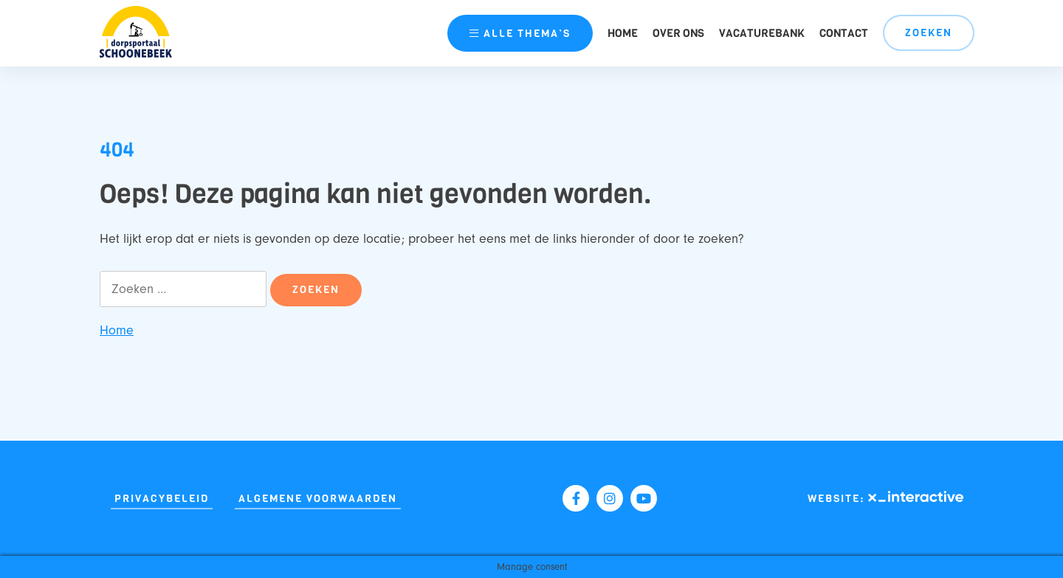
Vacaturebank (762, 33)
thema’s (520, 34)
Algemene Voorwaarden (317, 499)
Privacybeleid (161, 499)
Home (623, 33)
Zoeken (928, 33)
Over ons (678, 33)
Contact (843, 33)
